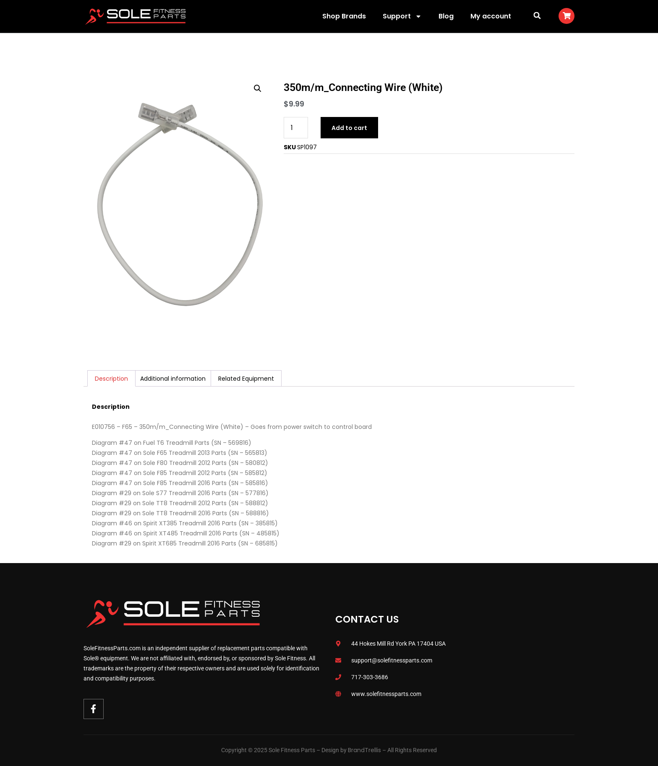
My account (490, 16)
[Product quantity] (296, 127)
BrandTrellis (364, 750)
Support (402, 16)
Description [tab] (111, 378)
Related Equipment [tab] (246, 378)
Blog (446, 16)
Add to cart (349, 128)
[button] (537, 15)
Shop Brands (344, 16)
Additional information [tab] (173, 378)
